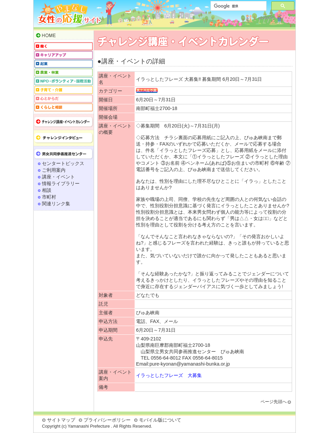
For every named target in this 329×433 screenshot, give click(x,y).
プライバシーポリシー (107, 420)
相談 (46, 190)
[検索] (238, 6)
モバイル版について (160, 420)
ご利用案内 (53, 170)
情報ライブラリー (61, 183)
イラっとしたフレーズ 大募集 (169, 375)
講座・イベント (58, 176)
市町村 (49, 197)
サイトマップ (61, 420)
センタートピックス (63, 163)
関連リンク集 (56, 203)
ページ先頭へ (274, 401)
